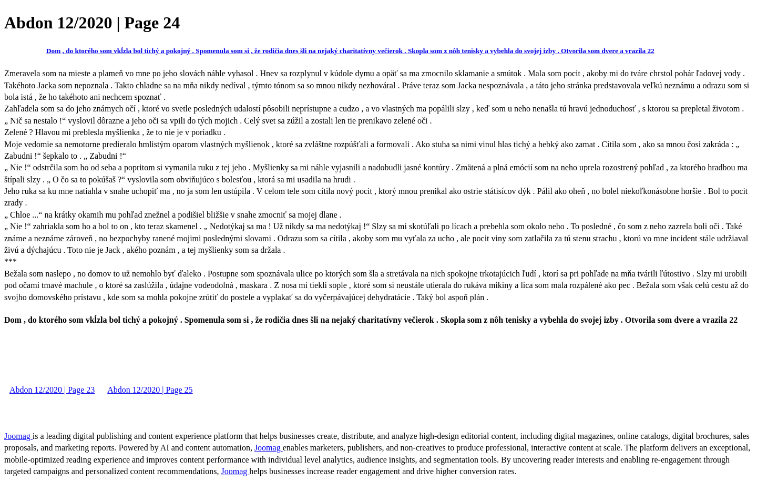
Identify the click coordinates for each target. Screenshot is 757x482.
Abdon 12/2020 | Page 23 (52, 389)
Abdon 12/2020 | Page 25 (149, 389)
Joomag (18, 436)
